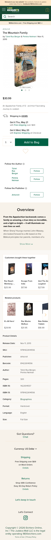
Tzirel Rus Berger (12, 36)
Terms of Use (19, 537)
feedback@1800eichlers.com (32, 4)
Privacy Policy (31, 537)
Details (26, 468)
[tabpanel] (25, 65)
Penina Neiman (29, 36)
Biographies (26, 399)
